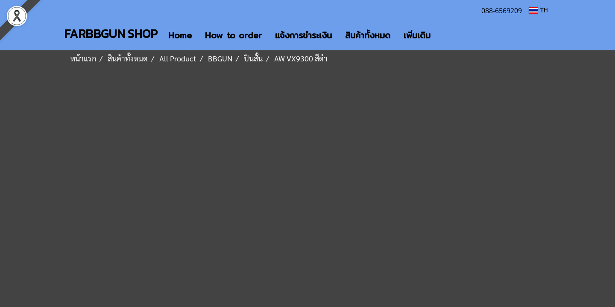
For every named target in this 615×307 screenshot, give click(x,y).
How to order (233, 35)
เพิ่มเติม (417, 35)
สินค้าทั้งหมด (367, 35)
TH (538, 10)
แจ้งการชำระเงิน (303, 35)
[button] (444, 35)
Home (180, 35)
